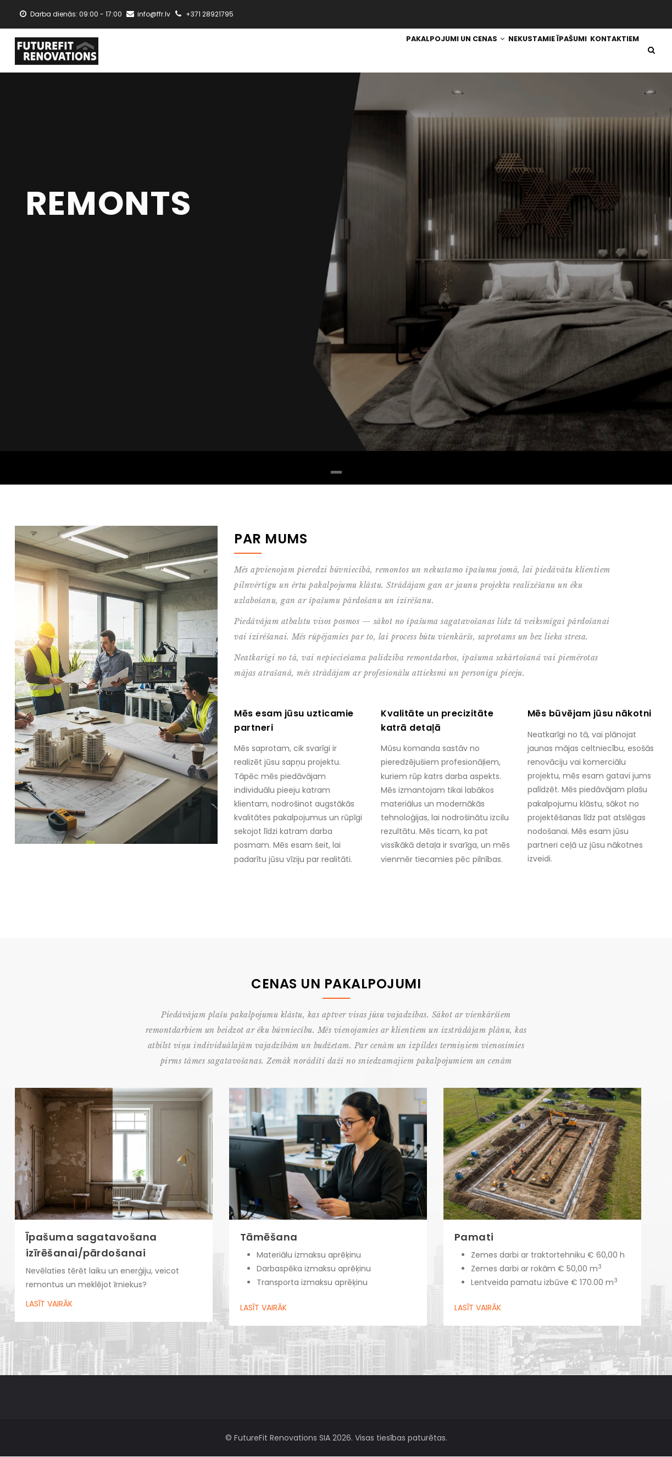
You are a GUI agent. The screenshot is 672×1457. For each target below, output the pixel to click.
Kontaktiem (612, 50)
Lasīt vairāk (49, 1304)
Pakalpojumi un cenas (443, 50)
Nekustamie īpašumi (539, 50)
